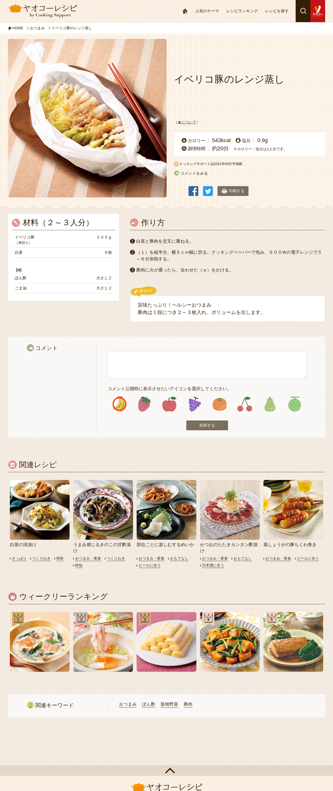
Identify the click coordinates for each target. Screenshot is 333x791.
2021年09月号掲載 (228, 164)
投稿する (207, 426)
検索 (303, 11)
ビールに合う (150, 565)
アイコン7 (269, 404)
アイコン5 (220, 404)
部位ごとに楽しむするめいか (165, 544)
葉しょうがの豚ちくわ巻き (290, 544)
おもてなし (179, 558)
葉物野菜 (169, 704)
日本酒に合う (213, 565)
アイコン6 (245, 404)
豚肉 (188, 704)
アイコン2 (144, 404)
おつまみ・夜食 (88, 558)
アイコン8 (294, 404)
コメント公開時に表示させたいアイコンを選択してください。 (170, 388)
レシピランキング (242, 11)
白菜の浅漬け (23, 544)
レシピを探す (277, 11)
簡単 (60, 558)
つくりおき (41, 558)
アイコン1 (119, 404)
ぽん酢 (148, 704)
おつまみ (128, 704)
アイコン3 (169, 404)
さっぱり (19, 558)
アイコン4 (194, 404)
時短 (79, 565)
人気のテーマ (207, 11)
